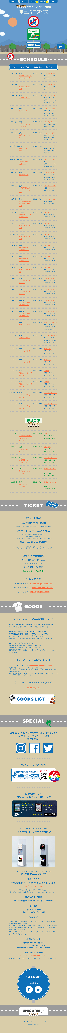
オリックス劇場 (24, 351)
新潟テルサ (23, 111)
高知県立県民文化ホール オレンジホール (25, 438)
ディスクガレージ (50, 73)
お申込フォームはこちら (33, 886)
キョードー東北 (49, 133)
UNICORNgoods (33, 688)
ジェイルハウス (50, 186)
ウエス (46, 212)
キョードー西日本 (50, 322)
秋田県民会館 (23, 175)
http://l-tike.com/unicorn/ (42, 588)
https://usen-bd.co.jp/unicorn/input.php (33, 955)
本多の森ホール (24, 98)
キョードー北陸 (49, 95)
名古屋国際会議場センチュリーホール (25, 190)
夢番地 (46, 371)
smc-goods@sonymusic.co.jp (40, 665)
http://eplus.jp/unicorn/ (39, 592)
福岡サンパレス (24, 324)
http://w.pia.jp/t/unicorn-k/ (41, 584)
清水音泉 (47, 245)
